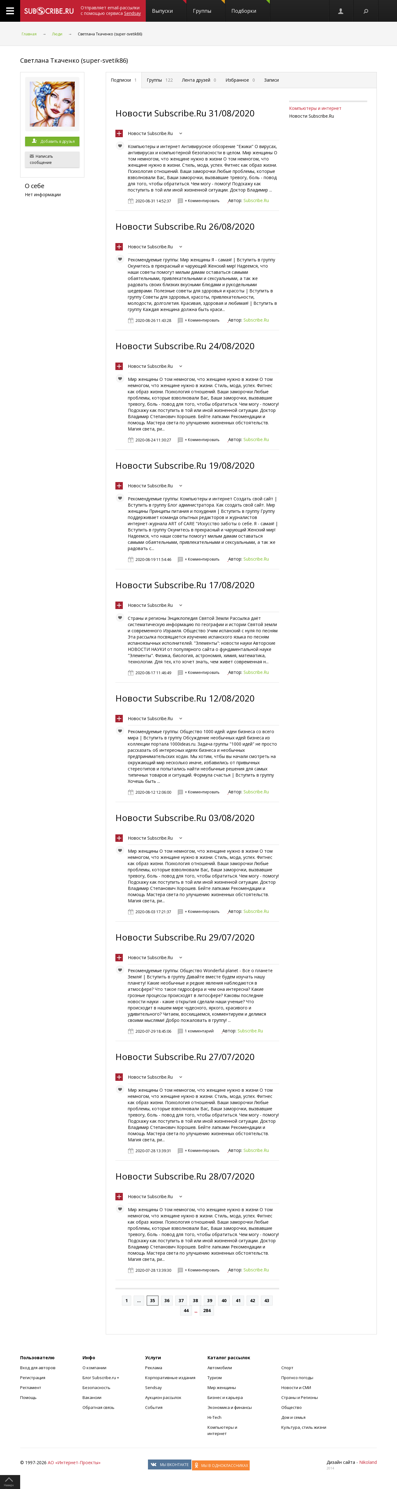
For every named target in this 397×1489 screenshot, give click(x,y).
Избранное (240, 80)
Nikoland (368, 1462)
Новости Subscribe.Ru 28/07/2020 (185, 1176)
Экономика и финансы (229, 1407)
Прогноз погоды (297, 1377)
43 (266, 1300)
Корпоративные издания (170, 1377)
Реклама (153, 1367)
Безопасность (96, 1387)
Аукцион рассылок (163, 1397)
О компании (94, 1367)
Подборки (250, 7)
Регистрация (32, 1377)
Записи (271, 80)
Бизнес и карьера (225, 1397)
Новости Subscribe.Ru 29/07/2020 (185, 937)
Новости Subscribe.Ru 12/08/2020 (185, 698)
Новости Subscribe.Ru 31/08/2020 (185, 113)
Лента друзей (199, 80)
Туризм (214, 1377)
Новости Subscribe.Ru (150, 133)
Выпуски (169, 7)
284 (207, 1310)
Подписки (124, 80)
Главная (29, 34)
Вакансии (92, 1397)
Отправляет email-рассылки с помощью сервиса (111, 10)
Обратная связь (98, 1407)
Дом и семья (293, 1417)
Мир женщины (221, 1387)
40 (223, 1300)
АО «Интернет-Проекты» (74, 1462)
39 (209, 1300)
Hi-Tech (214, 1417)
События (154, 1407)
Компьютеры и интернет (315, 108)
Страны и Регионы (299, 1397)
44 (186, 1310)
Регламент (30, 1387)
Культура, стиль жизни (303, 1427)
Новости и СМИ (296, 1387)
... (139, 1300)
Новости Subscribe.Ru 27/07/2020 (185, 1057)
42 (252, 1300)
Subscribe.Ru (256, 200)
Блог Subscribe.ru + (101, 1377)
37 (181, 1300)
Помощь (28, 1397)
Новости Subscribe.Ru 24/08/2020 (185, 346)
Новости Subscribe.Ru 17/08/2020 (185, 585)
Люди (57, 34)
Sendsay (153, 1387)
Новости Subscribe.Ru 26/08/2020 (185, 226)
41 (238, 1300)
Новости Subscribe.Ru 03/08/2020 (185, 817)
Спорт (287, 1367)
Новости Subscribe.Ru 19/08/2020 (185, 465)
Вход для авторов (38, 1367)
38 (195, 1300)
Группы (209, 7)
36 (166, 1300)
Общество (291, 1407)
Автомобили (219, 1367)
